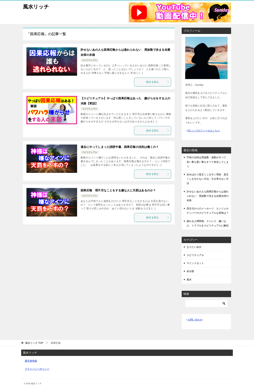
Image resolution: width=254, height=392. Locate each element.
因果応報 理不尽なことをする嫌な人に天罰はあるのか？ (118, 190)
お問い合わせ (195, 319)
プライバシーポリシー (37, 369)
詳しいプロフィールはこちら (204, 130)
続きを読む (157, 81)
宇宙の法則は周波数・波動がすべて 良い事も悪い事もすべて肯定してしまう (208, 162)
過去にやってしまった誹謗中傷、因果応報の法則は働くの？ (120, 146)
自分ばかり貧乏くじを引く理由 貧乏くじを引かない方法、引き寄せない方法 (208, 179)
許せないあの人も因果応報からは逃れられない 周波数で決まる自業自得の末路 (208, 196)
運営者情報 (31, 360)
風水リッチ (36, 6)
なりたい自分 (194, 247)
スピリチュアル (89, 60)
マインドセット (195, 263)
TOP (34, 342)
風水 (189, 279)
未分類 (190, 271)
